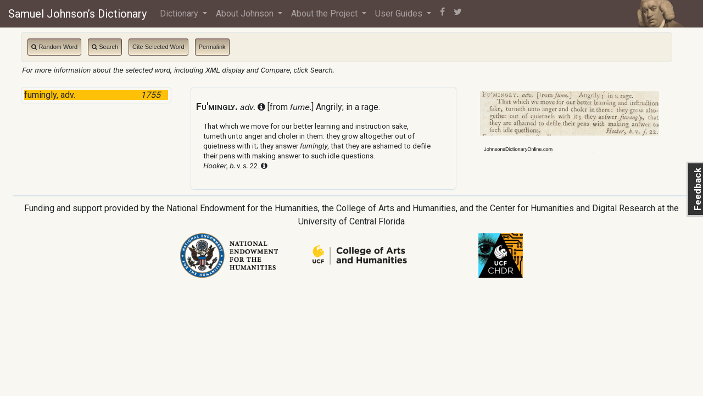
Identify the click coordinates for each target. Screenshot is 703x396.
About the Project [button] (325, 13)
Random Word (54, 46)
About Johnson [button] (246, 13)
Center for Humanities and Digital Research (572, 208)
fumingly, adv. (96, 95)
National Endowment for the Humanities (242, 208)
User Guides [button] (400, 13)
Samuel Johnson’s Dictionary (77, 13)
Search (105, 46)
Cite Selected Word (158, 46)
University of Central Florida (351, 221)
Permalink (212, 46)
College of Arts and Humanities (396, 208)
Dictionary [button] (180, 13)
